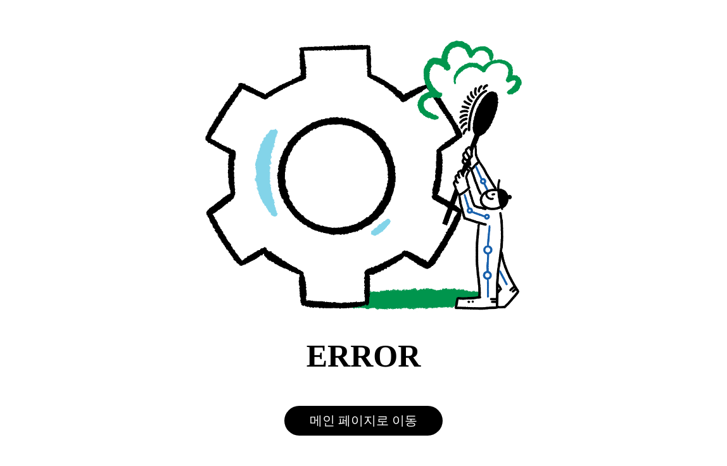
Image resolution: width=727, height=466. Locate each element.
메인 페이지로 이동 (363, 420)
